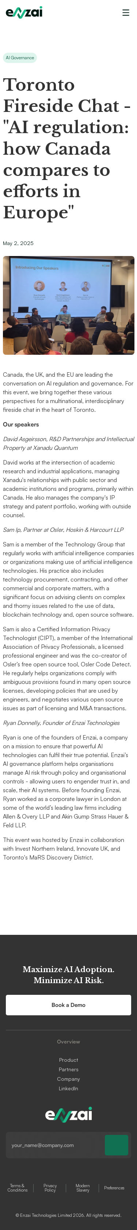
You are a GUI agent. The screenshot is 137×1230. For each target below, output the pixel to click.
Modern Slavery (83, 1188)
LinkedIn (68, 1088)
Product (68, 1059)
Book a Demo (68, 1004)
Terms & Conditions (17, 1188)
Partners (69, 1069)
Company (68, 1079)
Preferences (114, 1188)
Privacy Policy (50, 1188)
